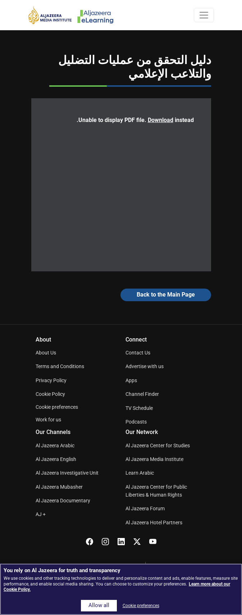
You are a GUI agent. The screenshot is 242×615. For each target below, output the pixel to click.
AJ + (41, 514)
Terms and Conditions (60, 366)
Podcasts (136, 422)
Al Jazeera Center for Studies (157, 445)
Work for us (48, 419)
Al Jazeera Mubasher (59, 487)
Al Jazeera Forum (145, 508)
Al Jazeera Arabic (55, 445)
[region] (121, 589)
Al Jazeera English (56, 459)
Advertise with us (144, 366)
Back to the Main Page (166, 294)
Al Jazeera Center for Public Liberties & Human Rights (156, 491)
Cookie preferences (57, 407)
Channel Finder (142, 394)
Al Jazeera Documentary (63, 500)
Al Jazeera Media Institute (154, 459)
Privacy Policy (51, 380)
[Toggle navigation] (204, 15)
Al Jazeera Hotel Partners (153, 522)
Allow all (98, 605)
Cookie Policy (50, 394)
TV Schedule (139, 408)
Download (160, 120)
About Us (46, 353)
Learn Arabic (139, 473)
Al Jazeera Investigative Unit (67, 473)
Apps (131, 380)
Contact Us (137, 353)
